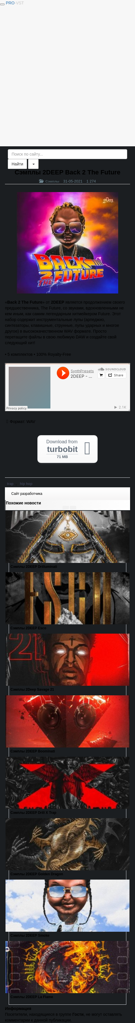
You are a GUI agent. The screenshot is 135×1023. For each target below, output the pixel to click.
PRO (15, 3)
